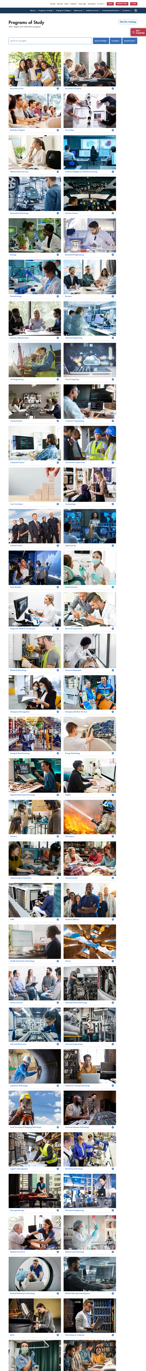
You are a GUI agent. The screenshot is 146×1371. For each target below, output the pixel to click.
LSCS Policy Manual (48, 1342)
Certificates (16, 1218)
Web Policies (104, 1348)
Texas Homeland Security (122, 1354)
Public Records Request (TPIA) (52, 1345)
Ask (134, 3)
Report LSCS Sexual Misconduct (120, 1342)
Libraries (60, 4)
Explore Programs (73, 1271)
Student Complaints (48, 1319)
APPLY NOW (31, 1271)
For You (100, 4)
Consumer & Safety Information (70, 1342)
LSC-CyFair (78, 1290)
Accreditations (46, 1298)
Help (126, 1369)
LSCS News (45, 1314)
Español (131, 1369)
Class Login (82, 4)
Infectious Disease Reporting (19, 1353)
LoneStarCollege (17, 1348)
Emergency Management (18, 1345)
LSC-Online (78, 1303)
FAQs (115, 1369)
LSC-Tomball (78, 1306)
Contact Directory (48, 1303)
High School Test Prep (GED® (54, 1086)
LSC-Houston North (81, 1292)
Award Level (129, 41)
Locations (127, 10)
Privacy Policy (63, 1350)
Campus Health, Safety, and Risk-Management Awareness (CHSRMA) (92, 1345)
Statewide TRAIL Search (60, 1354)
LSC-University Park (81, 1308)
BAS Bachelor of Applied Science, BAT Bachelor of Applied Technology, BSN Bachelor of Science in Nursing (62, 1168)
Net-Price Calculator (49, 1350)
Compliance (48, 1338)
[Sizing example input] (50, 41)
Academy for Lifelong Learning (87, 1116)
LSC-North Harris (80, 1300)
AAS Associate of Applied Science (27, 1191)
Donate (52, 4)
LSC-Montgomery (80, 1298)
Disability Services (48, 1306)
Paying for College (64, 10)
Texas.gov (45, 1354)
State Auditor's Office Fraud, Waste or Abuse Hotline (90, 1354)
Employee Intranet (48, 1309)
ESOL (13, 1086)
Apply (110, 3)
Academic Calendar (48, 1295)
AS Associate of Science (22, 1185)
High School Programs (87, 1086)
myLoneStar (92, 4)
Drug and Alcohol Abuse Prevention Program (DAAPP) (61, 1348)
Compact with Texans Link (93, 1357)
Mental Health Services (17, 1350)
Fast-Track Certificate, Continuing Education (32, 1241)
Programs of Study (46, 10)
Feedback (121, 1369)
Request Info (122, 3)
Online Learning (47, 1317)
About (33, 10)
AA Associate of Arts (21, 1174)
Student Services (93, 10)
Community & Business (111, 10)
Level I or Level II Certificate (24, 1230)
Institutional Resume (118, 1348)
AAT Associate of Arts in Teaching (27, 1180)
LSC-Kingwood (79, 1295)
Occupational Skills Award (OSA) (26, 1235)
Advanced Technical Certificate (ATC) (28, 1224)
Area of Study (100, 41)
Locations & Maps (48, 1311)
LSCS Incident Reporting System (95, 1342)
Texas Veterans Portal (113, 1357)
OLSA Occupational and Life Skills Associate (32, 1197)
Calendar (73, 4)
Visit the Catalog (128, 22)
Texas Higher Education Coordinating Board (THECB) (61, 1357)
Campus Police (14, 1342)
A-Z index (45, 1290)
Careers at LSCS (47, 1300)
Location (115, 41)
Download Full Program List (23, 1138)
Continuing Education (54, 1116)
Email (66, 4)
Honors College (116, 1086)
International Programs (22, 1116)
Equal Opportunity (91, 1348)
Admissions (79, 10)
